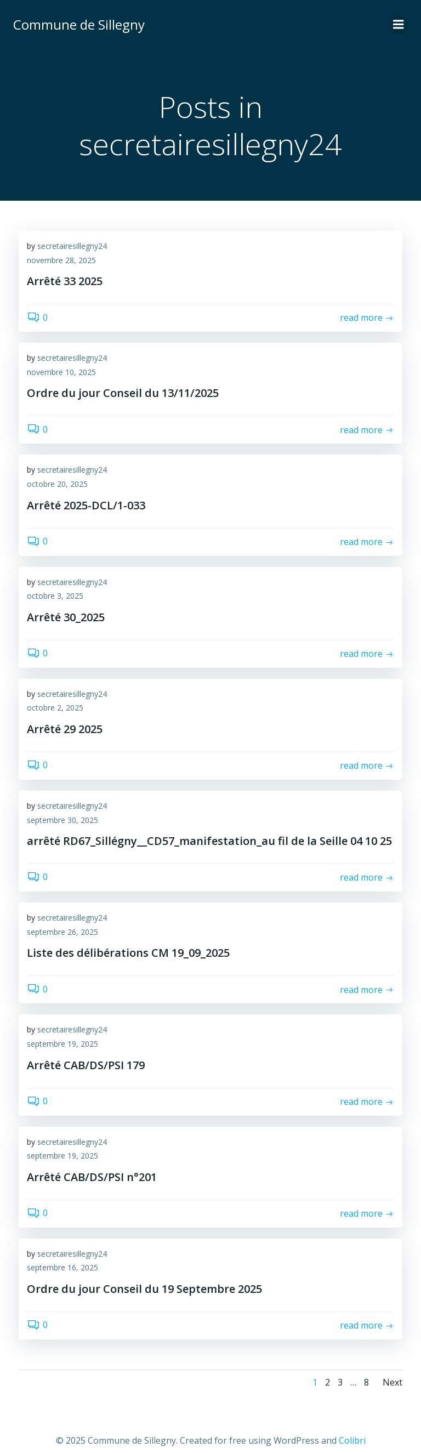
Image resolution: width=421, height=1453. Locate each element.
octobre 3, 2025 (55, 596)
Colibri (352, 1440)
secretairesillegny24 (72, 246)
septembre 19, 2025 (62, 1043)
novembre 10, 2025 (61, 372)
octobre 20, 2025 (57, 484)
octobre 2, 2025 (55, 707)
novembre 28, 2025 (61, 260)
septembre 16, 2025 (62, 1267)
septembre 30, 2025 (62, 820)
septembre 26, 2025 (62, 932)
